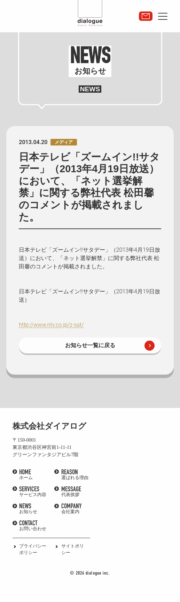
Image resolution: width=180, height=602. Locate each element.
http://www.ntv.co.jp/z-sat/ (51, 324)
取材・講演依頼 (145, 16)
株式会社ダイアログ (49, 426)
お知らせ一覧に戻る (90, 345)
